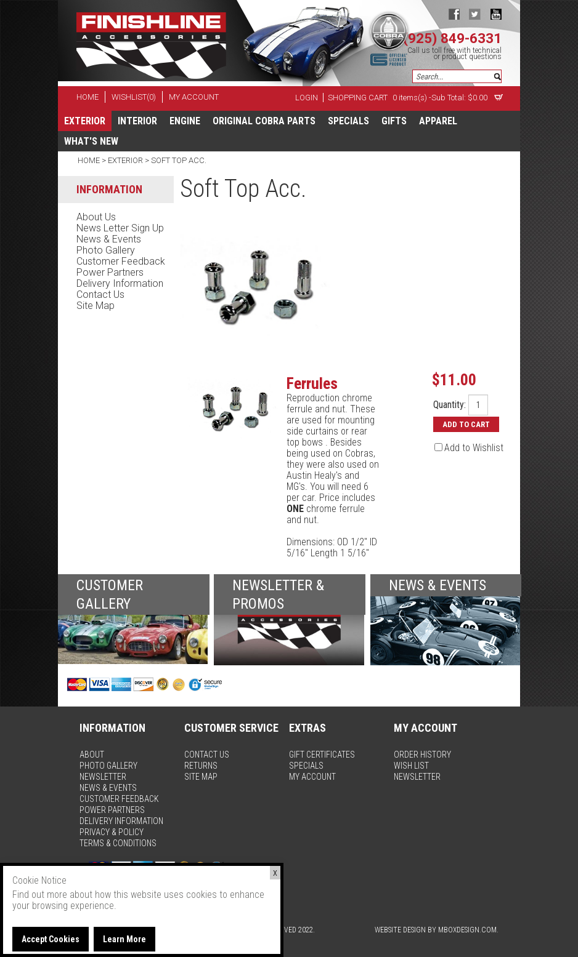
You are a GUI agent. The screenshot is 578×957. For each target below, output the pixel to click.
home (87, 97)
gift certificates (322, 754)
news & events (108, 239)
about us (96, 217)
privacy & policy (111, 832)
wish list (411, 766)
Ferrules (312, 383)
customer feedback (120, 261)
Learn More (124, 939)
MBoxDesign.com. (468, 930)
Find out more (39, 894)
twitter (475, 14)
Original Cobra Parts (264, 121)
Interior (137, 121)
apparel (438, 121)
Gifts (394, 121)
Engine (184, 121)
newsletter (102, 777)
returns (201, 766)
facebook (454, 14)
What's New (91, 141)
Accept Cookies (50, 939)
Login (306, 97)
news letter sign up (120, 228)
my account (194, 97)
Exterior (84, 121)
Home (90, 160)
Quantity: (449, 404)
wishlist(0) (134, 97)
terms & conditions (118, 843)
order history (422, 754)
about (91, 754)
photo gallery (105, 250)
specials (348, 121)
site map (95, 305)
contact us (100, 294)
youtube (496, 14)
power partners (110, 272)
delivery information (119, 283)
